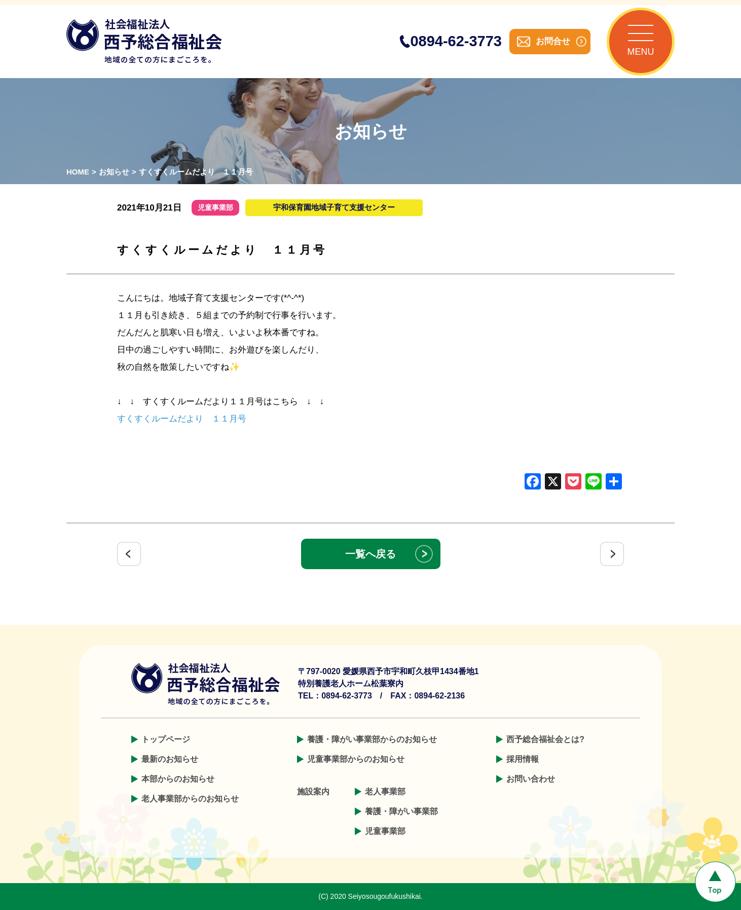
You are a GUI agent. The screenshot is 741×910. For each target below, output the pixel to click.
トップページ (165, 739)
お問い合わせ (530, 779)
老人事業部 (385, 791)
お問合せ (553, 41)
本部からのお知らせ (177, 779)
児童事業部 (385, 831)
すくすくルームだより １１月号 (181, 419)
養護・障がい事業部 (401, 811)
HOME (77, 171)
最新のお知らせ (169, 759)
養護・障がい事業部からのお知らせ (372, 739)
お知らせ (114, 171)
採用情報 (522, 759)
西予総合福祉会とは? (545, 739)
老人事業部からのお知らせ (190, 798)
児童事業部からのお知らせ (355, 759)
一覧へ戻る (370, 553)
